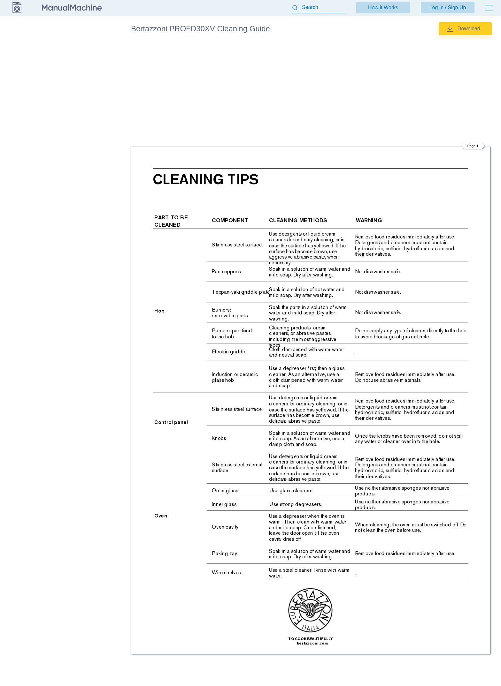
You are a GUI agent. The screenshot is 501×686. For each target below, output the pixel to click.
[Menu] (489, 8)
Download (469, 28)
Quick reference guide (92, 98)
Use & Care (81, 128)
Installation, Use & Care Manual (88, 80)
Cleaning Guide (85, 47)
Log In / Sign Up (447, 7)
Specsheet (80, 113)
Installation (81, 62)
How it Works (383, 7)
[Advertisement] (310, 91)
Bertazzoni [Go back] (16, 28)
